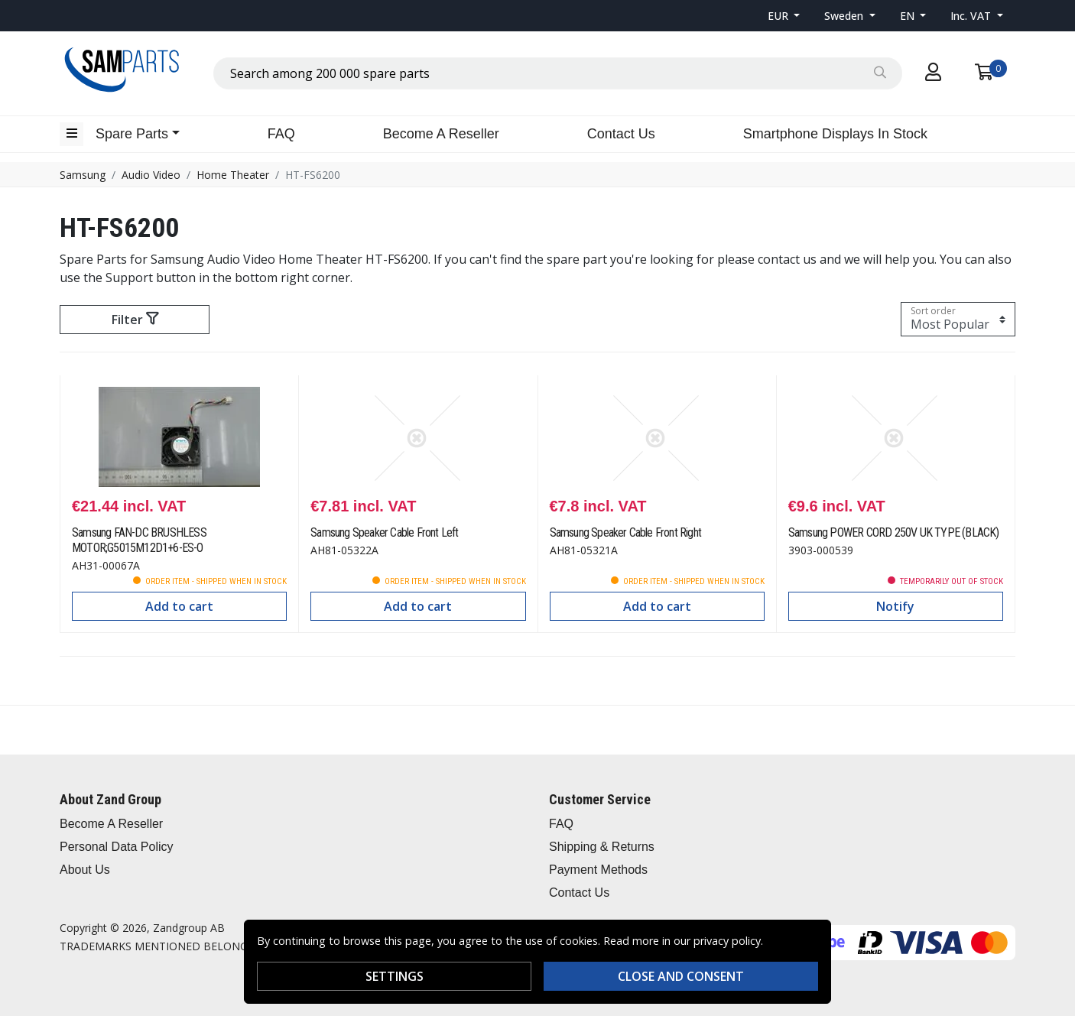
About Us (85, 869)
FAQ (281, 133)
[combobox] (557, 73)
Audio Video (151, 174)
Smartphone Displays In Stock (835, 133)
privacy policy (727, 940)
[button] (784, 16)
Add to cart (179, 606)
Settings (394, 976)
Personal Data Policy (117, 846)
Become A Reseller (441, 133)
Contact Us (621, 133)
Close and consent (681, 976)
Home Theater (232, 174)
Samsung (83, 174)
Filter (135, 319)
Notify (895, 606)
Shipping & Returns (601, 846)
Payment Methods (598, 869)
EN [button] (908, 15)
